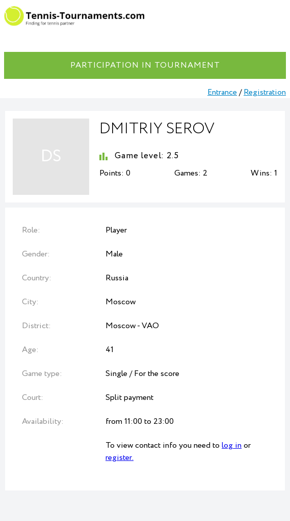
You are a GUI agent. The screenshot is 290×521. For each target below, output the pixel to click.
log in (232, 445)
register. (120, 458)
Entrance (222, 92)
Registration (265, 92)
